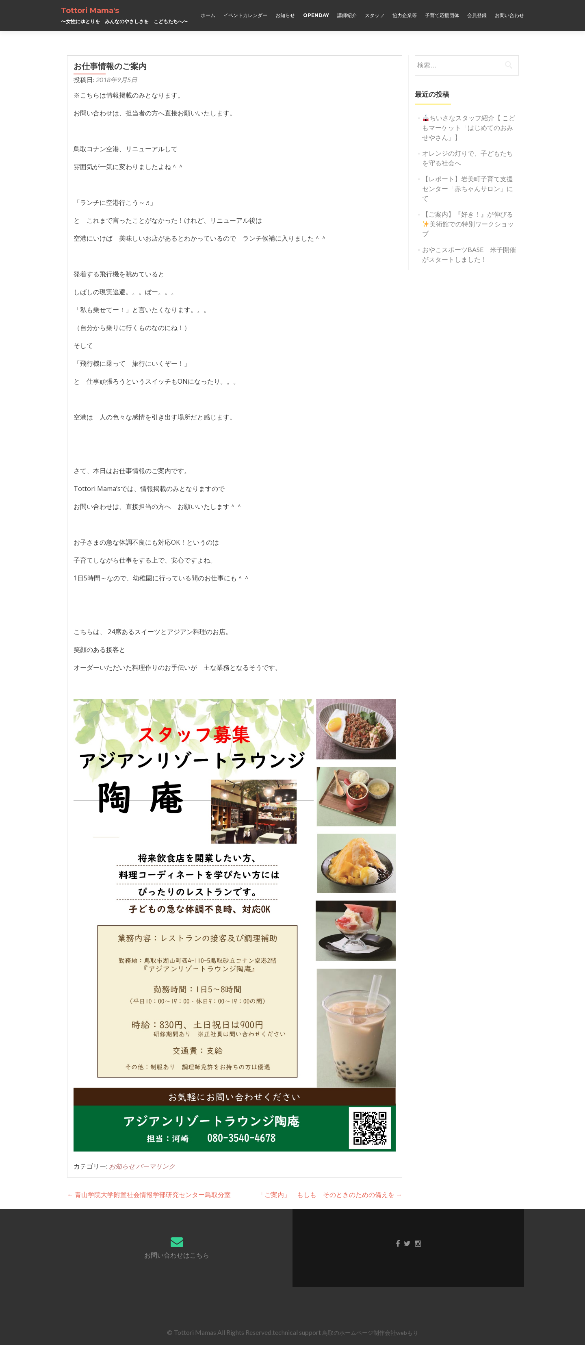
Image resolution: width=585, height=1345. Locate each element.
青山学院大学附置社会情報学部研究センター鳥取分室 (149, 1194)
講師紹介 (347, 15)
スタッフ (374, 15)
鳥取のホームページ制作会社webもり (370, 1332)
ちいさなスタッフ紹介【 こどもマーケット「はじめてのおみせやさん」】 (468, 127)
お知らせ (285, 15)
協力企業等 (404, 15)
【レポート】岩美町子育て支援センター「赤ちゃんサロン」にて (467, 188)
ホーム (208, 15)
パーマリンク (155, 1166)
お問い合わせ (509, 15)
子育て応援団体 (442, 15)
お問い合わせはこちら (176, 1255)
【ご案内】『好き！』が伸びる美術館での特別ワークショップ (468, 223)
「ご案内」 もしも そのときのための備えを (330, 1194)
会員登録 (477, 15)
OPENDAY (316, 15)
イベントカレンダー (245, 15)
